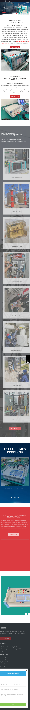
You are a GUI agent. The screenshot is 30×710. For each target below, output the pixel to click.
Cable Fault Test (20, 386)
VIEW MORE (10, 534)
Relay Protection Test (20, 178)
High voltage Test (20, 213)
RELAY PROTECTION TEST (15, 22)
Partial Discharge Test (19, 351)
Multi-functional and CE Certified (15, 25)
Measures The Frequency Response (15, 83)
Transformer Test (20, 317)
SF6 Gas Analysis (20, 421)
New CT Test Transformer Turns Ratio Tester (15, 490)
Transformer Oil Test (20, 247)
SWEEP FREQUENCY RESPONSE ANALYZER (15, 79)
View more (15, 47)
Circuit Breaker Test (20, 282)
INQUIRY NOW (15, 430)
